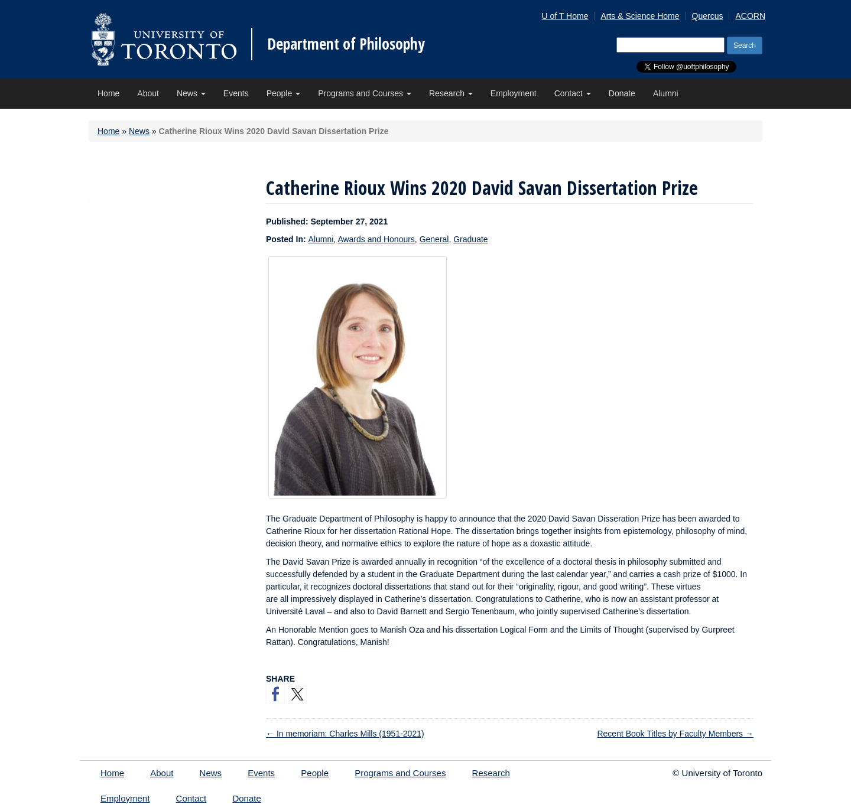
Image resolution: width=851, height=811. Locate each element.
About (148, 93)
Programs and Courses (364, 93)
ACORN (750, 16)
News (191, 93)
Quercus (707, 16)
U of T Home (565, 16)
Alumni (665, 93)
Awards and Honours (375, 239)
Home (108, 93)
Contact (572, 93)
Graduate (470, 239)
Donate (622, 93)
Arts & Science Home (639, 16)
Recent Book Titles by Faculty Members (675, 733)
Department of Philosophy (346, 43)
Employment (514, 93)
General (434, 239)
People (283, 93)
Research (451, 93)
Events (236, 93)
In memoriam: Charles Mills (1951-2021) (345, 733)
